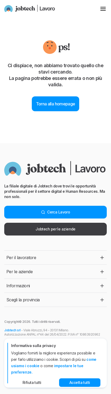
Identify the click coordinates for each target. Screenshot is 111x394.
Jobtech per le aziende (55, 229)
